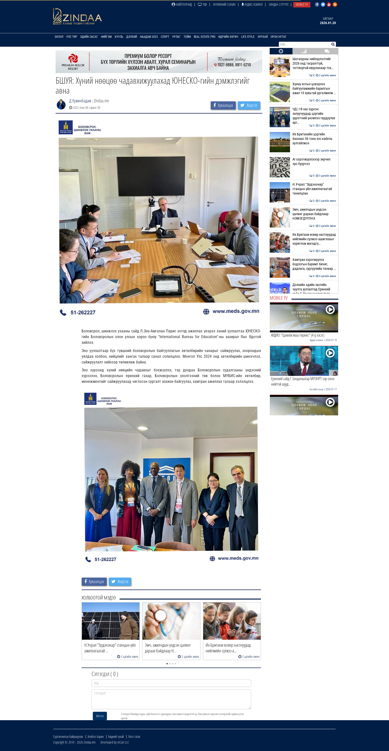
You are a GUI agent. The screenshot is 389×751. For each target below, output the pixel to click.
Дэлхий (131, 37)
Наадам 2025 (149, 37)
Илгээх (100, 715)
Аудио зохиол (252, 4)
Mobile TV (302, 4)
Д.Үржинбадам (80, 101)
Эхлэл (59, 37)
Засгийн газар (316, 389)
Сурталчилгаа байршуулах (68, 736)
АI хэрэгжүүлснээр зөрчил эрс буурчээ (303, 161)
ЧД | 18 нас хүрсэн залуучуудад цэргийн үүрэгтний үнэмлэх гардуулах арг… (303, 116)
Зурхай (263, 37)
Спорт (165, 37)
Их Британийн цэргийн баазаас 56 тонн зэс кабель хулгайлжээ (303, 139)
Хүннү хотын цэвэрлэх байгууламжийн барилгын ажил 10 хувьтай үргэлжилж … (303, 88)
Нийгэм (106, 37)
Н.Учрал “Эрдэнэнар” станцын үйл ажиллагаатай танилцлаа (303, 189)
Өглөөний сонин (224, 4)
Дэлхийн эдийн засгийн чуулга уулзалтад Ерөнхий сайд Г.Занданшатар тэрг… (303, 289)
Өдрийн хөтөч (228, 37)
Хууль (119, 37)
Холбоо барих (96, 736)
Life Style (248, 37)
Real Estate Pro (204, 37)
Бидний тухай (116, 736)
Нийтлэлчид (182, 4)
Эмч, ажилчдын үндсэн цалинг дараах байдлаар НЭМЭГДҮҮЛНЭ (303, 214)
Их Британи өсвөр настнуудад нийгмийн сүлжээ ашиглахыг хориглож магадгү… (303, 239)
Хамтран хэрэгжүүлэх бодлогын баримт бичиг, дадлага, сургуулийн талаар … (303, 264)
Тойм (187, 37)
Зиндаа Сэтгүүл (278, 4)
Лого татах (134, 736)
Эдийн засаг (89, 37)
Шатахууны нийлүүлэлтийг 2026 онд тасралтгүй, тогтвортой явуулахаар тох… (303, 63)
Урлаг (176, 37)
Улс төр (71, 37)
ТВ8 (202, 4)
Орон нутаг (279, 37)
